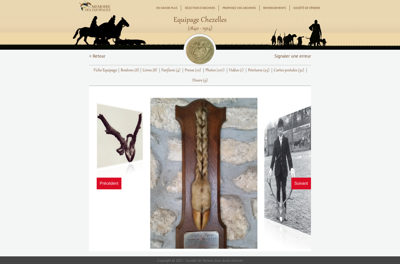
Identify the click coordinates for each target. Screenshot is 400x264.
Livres (150, 70)
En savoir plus (167, 8)
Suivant (301, 183)
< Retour (97, 56)
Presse (193, 70)
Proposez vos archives (239, 8)
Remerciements (274, 8)
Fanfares (170, 70)
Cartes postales (289, 70)
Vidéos (236, 70)
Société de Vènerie (306, 8)
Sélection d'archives (200, 8)
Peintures (258, 70)
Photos (214, 70)
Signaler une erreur (292, 56)
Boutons (130, 70)
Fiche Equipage (105, 70)
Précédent (109, 183)
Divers (200, 80)
